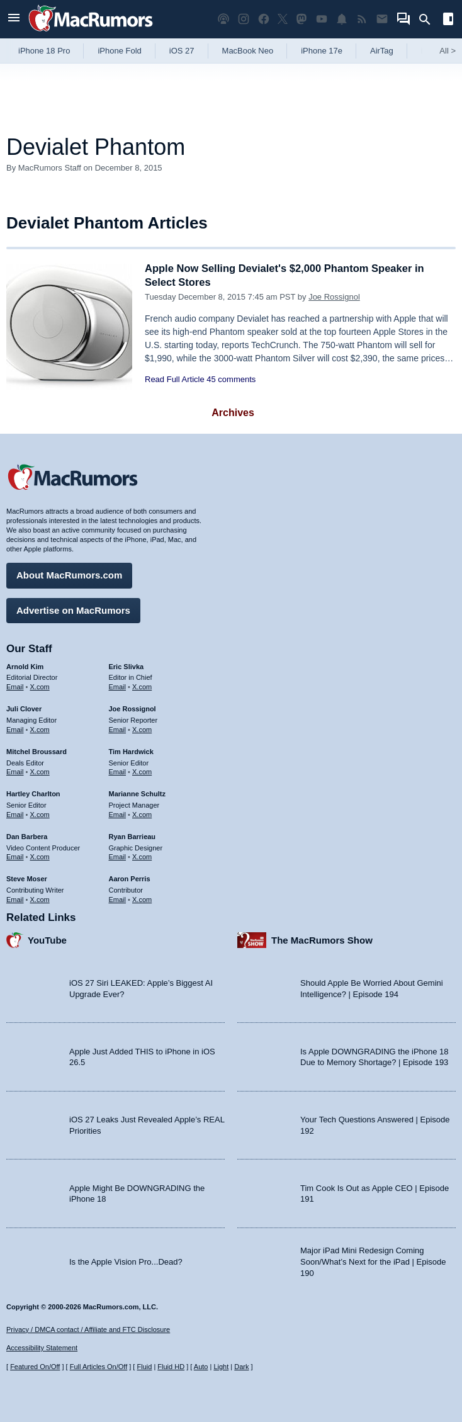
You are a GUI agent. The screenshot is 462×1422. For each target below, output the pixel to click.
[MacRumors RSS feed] (362, 19)
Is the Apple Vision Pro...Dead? (126, 1260)
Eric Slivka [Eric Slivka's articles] (126, 665)
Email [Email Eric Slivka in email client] (118, 686)
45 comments (231, 379)
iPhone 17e (321, 50)
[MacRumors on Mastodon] (301, 19)
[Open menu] (13, 19)
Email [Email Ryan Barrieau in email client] (118, 856)
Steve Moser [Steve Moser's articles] (26, 878)
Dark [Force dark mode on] (241, 1366)
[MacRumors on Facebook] (263, 19)
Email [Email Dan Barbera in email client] (15, 856)
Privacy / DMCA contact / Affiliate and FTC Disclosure (88, 1329)
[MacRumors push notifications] (341, 19)
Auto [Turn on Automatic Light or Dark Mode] (201, 1366)
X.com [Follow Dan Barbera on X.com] (40, 856)
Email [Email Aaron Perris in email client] (118, 898)
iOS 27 (181, 50)
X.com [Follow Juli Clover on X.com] (40, 728)
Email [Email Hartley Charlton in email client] (15, 813)
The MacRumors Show (322, 939)
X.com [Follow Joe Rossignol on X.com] (142, 728)
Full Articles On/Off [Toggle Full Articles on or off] (99, 1366)
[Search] (429, 19)
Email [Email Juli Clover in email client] (15, 728)
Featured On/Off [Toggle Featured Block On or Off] (35, 1366)
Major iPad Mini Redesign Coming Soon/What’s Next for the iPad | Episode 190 (373, 1261)
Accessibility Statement (41, 1347)
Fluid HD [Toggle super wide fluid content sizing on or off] (170, 1366)
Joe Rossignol (334, 297)
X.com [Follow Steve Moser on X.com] (40, 898)
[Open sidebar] (448, 20)
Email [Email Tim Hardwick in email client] (118, 771)
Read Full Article (175, 379)
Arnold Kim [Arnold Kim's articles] (24, 665)
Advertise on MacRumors (73, 609)
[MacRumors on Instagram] (243, 19)
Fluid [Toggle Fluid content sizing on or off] (144, 1366)
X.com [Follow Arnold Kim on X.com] (40, 686)
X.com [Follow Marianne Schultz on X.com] (142, 813)
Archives (232, 412)
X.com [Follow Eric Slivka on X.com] (142, 686)
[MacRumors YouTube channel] (321, 19)
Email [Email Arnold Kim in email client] (15, 686)
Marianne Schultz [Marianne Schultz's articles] (137, 793)
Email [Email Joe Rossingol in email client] (118, 728)
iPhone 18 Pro (44, 50)
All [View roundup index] (447, 50)
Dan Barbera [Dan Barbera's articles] (26, 835)
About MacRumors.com (69, 574)
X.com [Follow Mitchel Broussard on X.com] (40, 771)
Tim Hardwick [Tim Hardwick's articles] (131, 750)
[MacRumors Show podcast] (223, 19)
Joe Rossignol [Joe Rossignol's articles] (132, 708)
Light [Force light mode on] (220, 1366)
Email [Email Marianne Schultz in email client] (118, 813)
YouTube (47, 939)
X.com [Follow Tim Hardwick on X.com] (142, 771)
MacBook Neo (248, 50)
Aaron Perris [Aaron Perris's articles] (129, 878)
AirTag (381, 50)
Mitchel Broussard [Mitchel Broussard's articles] (36, 750)
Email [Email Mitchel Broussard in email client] (15, 771)
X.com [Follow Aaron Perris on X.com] (142, 898)
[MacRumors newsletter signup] (382, 19)
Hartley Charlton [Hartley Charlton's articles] (33, 793)
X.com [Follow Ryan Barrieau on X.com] (142, 856)
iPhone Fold (119, 50)
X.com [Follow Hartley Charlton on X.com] (40, 813)
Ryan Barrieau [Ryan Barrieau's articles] (132, 835)
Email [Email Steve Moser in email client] (15, 898)
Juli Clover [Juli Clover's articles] (24, 708)
